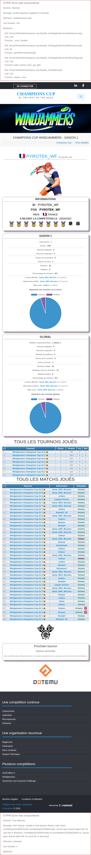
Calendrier (7, 715)
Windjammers (8, 777)
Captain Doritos (61, 499)
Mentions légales (10, 799)
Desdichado (61, 545)
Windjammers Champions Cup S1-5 (30, 462)
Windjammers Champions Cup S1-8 (30, 452)
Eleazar (61, 522)
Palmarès (6, 723)
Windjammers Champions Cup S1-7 (30, 455)
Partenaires (7, 746)
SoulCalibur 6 (8, 773)
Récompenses (9, 719)
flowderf (62, 526)
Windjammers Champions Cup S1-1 (30, 475)
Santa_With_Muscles (48, 277)
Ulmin (61, 601)
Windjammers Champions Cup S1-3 (30, 468)
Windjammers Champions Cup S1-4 (30, 465)
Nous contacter (9, 750)
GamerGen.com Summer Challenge (19, 781)
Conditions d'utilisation (32, 799)
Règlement (7, 742)
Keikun (46, 285)
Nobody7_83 (61, 512)
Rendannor (62, 568)
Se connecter (25, 86)
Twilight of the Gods (11, 804)
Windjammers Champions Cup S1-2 (30, 472)
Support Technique (11, 754)
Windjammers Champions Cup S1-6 (30, 458)
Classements (8, 711)
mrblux (61, 496)
